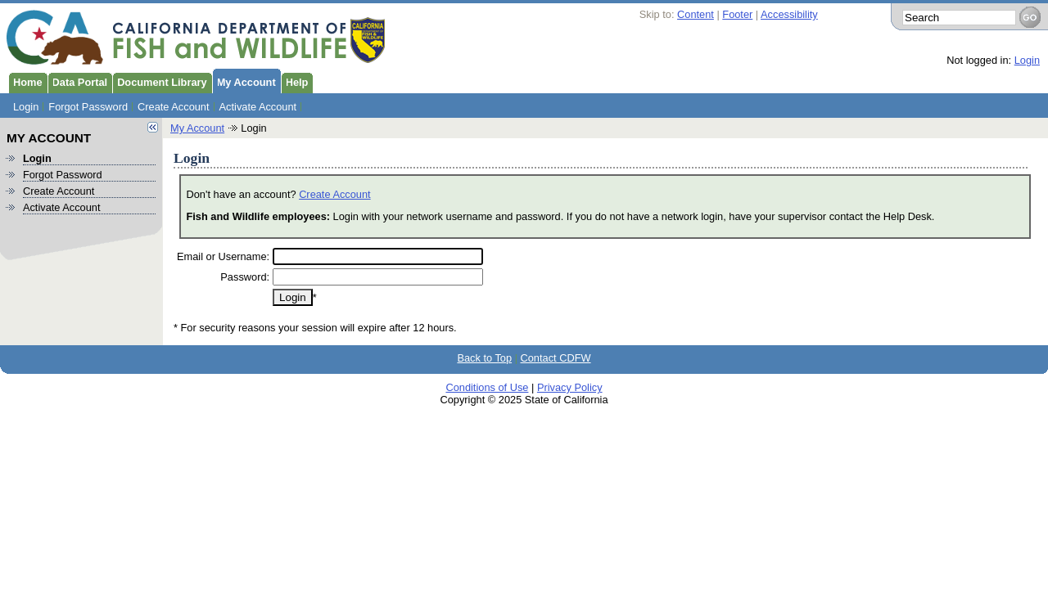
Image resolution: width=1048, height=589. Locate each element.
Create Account (174, 107)
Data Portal (77, 81)
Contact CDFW (556, 358)
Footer (737, 14)
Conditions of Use (486, 387)
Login (1027, 60)
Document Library (159, 81)
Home (25, 81)
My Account (244, 81)
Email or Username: (223, 256)
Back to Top (484, 358)
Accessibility (789, 14)
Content (695, 14)
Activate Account (258, 107)
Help (295, 81)
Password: (244, 277)
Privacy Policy (570, 387)
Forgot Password (88, 107)
